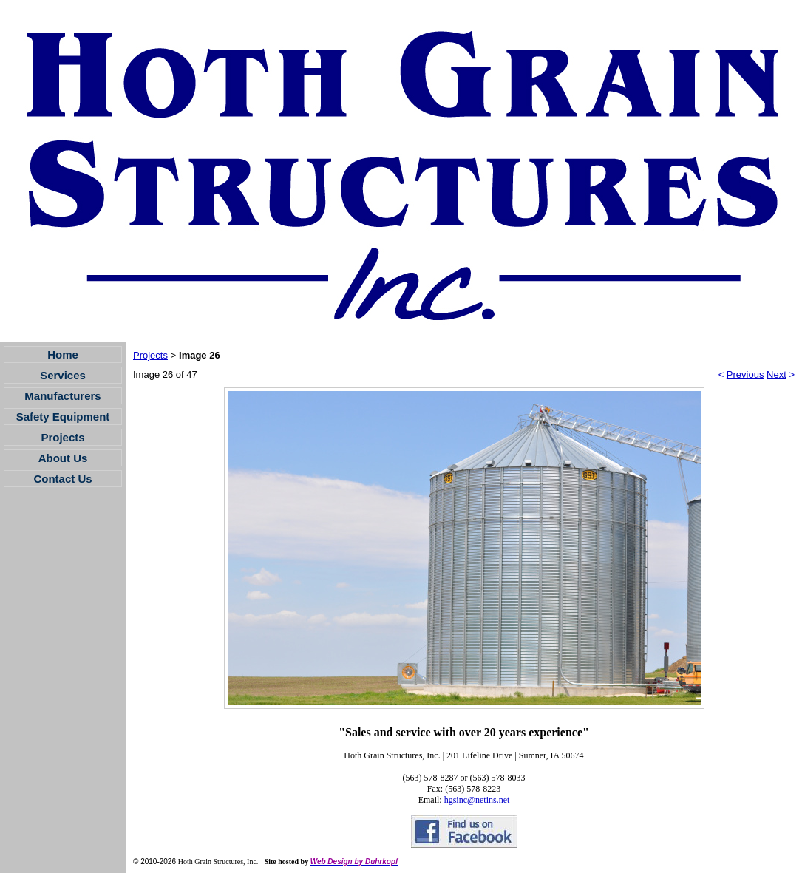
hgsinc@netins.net (477, 800)
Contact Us (62, 478)
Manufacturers (62, 396)
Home (62, 354)
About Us (63, 458)
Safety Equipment (63, 416)
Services (63, 375)
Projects (62, 437)
